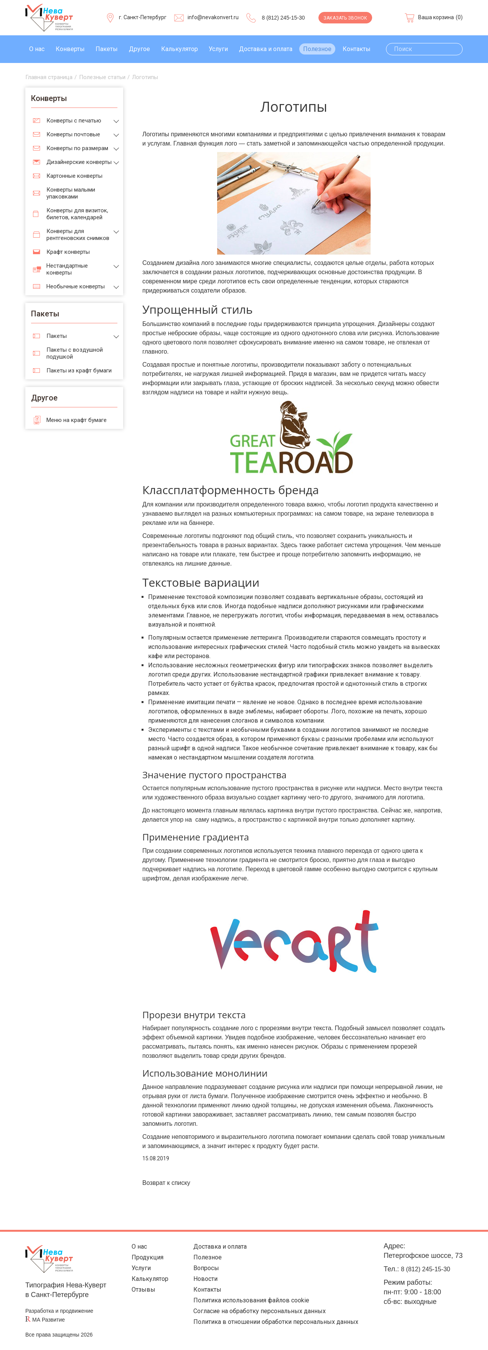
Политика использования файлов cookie (248, 1307)
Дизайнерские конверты (79, 162)
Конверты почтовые (73, 134)
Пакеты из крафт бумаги (79, 370)
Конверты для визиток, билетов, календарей (77, 214)
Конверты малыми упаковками (70, 193)
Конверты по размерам (77, 148)
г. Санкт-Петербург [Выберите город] (143, 17)
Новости (197, 1283)
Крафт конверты (68, 251)
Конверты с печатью (73, 120)
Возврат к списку (166, 1183)
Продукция (142, 1259)
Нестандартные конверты (67, 269)
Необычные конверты (75, 286)
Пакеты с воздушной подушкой (74, 353)
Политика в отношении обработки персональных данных (274, 1331)
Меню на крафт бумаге (76, 420)
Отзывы (138, 1295)
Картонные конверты (74, 175)
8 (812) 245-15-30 (283, 18)
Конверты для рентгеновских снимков (77, 235)
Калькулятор (179, 49)
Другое (139, 49)
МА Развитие (48, 1320)
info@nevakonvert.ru (213, 17)
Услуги (218, 49)
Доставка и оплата (265, 49)
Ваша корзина (436, 17)
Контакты (357, 49)
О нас (37, 49)
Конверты (70, 49)
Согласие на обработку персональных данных (257, 1319)
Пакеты (107, 49)
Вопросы (198, 1271)
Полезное (317, 49)
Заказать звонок (345, 18)
